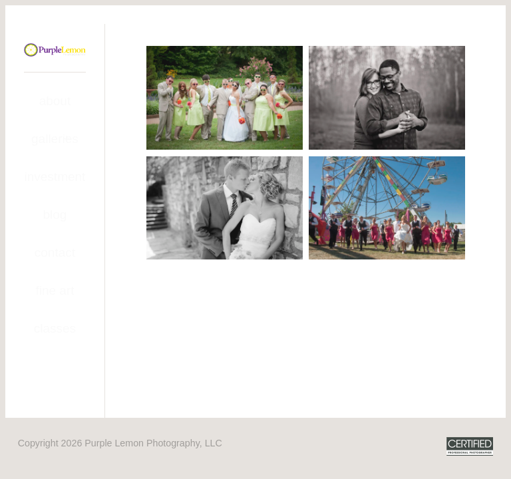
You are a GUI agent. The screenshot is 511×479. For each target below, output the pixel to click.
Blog (55, 215)
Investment (55, 177)
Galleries (55, 139)
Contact (55, 252)
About (55, 101)
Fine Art (54, 290)
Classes (55, 328)
